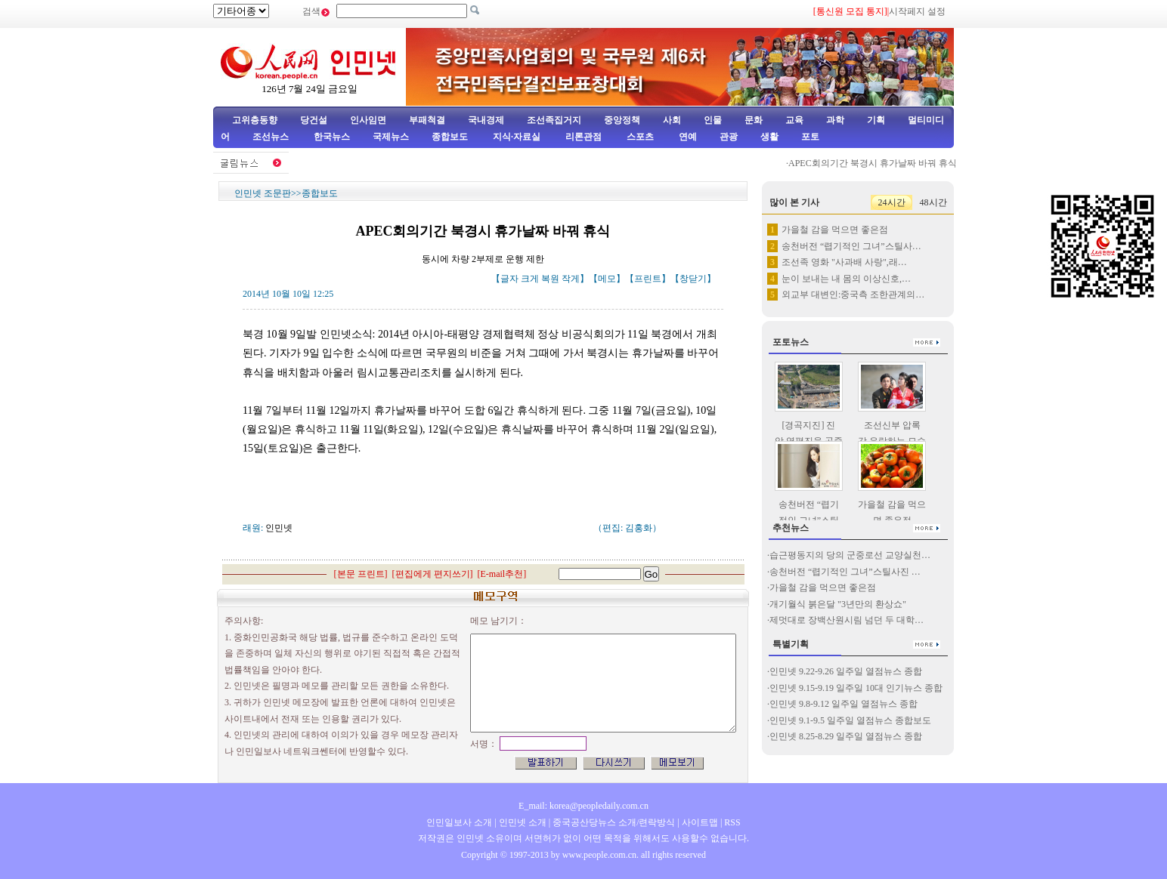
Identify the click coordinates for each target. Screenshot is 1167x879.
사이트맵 (700, 822)
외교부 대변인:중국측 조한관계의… (853, 294)
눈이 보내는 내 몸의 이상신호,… (846, 278)
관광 (729, 136)
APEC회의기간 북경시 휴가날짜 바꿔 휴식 (882, 163)
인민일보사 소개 (459, 822)
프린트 (647, 278)
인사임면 (368, 120)
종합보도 (450, 136)
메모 (607, 278)
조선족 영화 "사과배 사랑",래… (844, 262)
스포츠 (639, 136)
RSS (732, 822)
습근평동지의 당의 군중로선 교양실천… (849, 555)
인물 (713, 120)
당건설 (313, 120)
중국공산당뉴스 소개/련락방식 (614, 822)
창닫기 (693, 278)
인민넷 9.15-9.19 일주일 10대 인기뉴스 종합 (856, 688)
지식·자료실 (518, 136)
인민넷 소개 (521, 822)
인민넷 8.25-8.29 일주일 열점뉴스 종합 (845, 736)
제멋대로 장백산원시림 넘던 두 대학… (846, 620)
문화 (753, 120)
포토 (810, 136)
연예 (686, 136)
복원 (550, 278)
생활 (769, 136)
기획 (876, 120)
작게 (571, 278)
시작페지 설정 (917, 11)
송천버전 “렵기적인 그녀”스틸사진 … (845, 571)
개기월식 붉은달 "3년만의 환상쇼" (837, 604)
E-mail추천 (502, 574)
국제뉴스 (391, 136)
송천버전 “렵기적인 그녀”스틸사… (851, 246)
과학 (835, 120)
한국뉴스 (332, 136)
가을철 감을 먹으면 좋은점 (835, 229)
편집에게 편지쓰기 (432, 574)
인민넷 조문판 (262, 193)
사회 (672, 120)
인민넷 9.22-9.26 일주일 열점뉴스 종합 (845, 671)
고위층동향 (254, 120)
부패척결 (427, 120)
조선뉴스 (271, 136)
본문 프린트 (361, 574)
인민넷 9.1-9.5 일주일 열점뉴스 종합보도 (850, 720)
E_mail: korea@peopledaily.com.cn (583, 805)
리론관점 (583, 136)
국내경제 (486, 120)
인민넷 (279, 528)
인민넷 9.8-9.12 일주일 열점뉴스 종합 (843, 704)
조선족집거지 (554, 120)
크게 (530, 278)
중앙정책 (622, 120)
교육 (794, 120)
